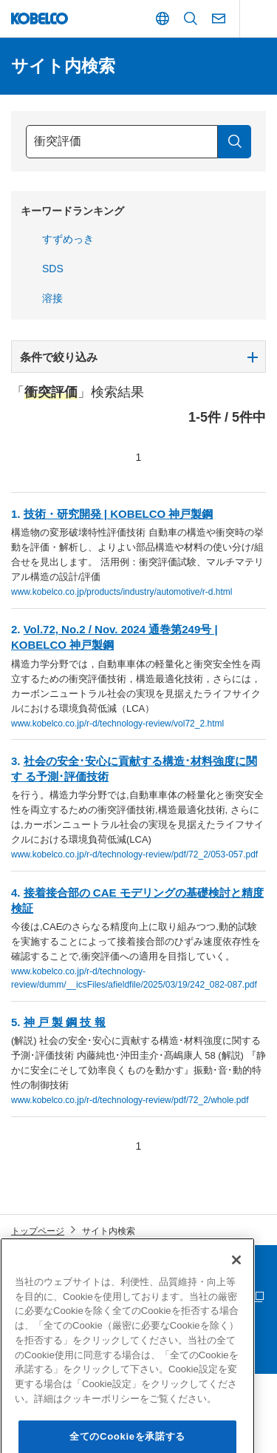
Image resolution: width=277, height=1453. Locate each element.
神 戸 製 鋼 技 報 (65, 1022)
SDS (53, 268)
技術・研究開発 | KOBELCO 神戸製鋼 (118, 514)
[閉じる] (236, 1280)
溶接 (52, 298)
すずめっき (68, 239)
